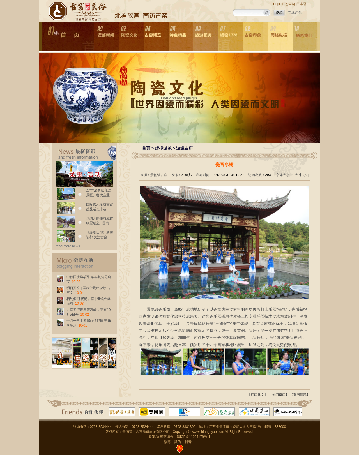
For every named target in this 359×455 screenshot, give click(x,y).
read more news (68, 246)
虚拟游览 (163, 148)
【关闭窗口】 (279, 395)
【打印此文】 (257, 395)
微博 (167, 442)
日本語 (301, 4)
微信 (177, 442)
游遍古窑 (184, 148)
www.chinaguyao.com (208, 432)
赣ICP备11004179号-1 (193, 437)
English (278, 4)
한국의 (290, 4)
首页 (146, 148)
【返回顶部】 (300, 395)
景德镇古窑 (158, 175)
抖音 (188, 442)
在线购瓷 (295, 13)
